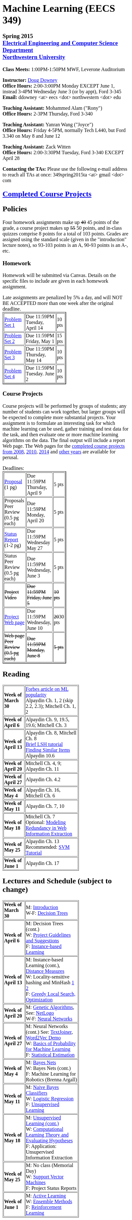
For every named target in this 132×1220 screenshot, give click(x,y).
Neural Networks (55, 1018)
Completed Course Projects (47, 194)
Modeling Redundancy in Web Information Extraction (49, 828)
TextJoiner (61, 1032)
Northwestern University (34, 57)
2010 (31, 451)
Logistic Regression (53, 1098)
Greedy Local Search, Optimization (50, 996)
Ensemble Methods (52, 1201)
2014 (44, 451)
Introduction (45, 907)
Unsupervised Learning (42, 1107)
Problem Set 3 (13, 354)
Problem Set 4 (13, 373)
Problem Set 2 (13, 338)
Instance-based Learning (43, 949)
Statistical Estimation (52, 1055)
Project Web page (14, 619)
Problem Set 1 (13, 322)
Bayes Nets (44, 1062)
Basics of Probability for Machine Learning (51, 1046)
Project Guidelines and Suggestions (48, 937)
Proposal (13, 481)
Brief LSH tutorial (44, 744)
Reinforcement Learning (43, 1210)
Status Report (11, 536)
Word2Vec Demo (43, 1037)
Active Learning (49, 1195)
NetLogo (45, 1013)
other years (70, 451)
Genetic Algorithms (53, 1007)
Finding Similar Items (48, 750)
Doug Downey (43, 80)
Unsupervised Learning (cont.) (43, 1120)
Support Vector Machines (45, 1179)
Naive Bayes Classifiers (42, 1090)
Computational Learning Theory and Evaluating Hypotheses (49, 1134)
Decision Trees (53, 913)
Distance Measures (45, 971)
